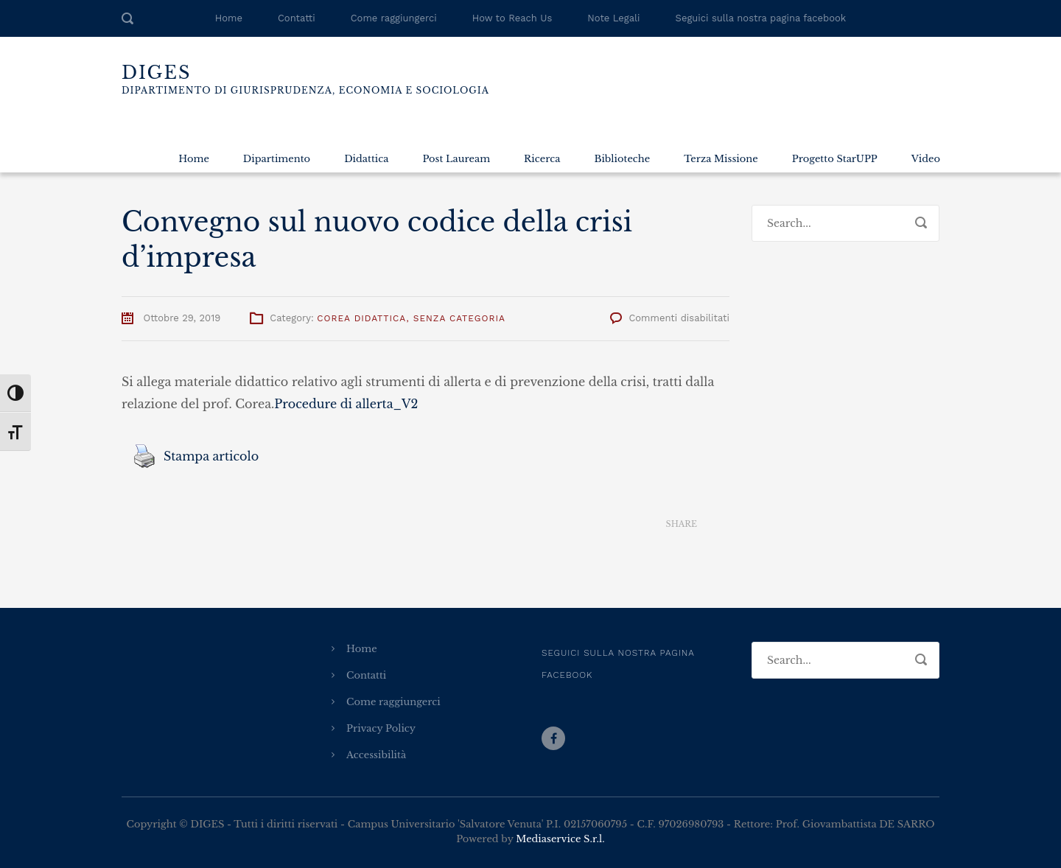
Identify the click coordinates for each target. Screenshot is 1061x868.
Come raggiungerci (394, 18)
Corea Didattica (361, 318)
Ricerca (542, 159)
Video (925, 159)
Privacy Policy (381, 728)
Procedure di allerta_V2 (346, 403)
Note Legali (613, 18)
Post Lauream (456, 159)
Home (228, 18)
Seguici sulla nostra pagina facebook (761, 18)
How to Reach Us (512, 18)
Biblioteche (622, 159)
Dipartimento (276, 159)
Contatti (296, 18)
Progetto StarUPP (835, 159)
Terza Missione (720, 159)
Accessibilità (376, 755)
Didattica (366, 159)
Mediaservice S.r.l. (560, 839)
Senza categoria (459, 318)
